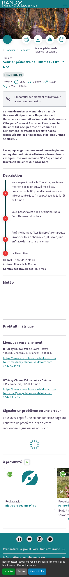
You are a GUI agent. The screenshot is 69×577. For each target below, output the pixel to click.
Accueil (11, 50)
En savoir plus (37, 571)
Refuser (21, 571)
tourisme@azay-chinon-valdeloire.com (27, 362)
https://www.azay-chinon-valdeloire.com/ (29, 358)
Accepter (8, 571)
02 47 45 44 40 (11, 366)
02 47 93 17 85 (11, 397)
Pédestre (25, 50)
